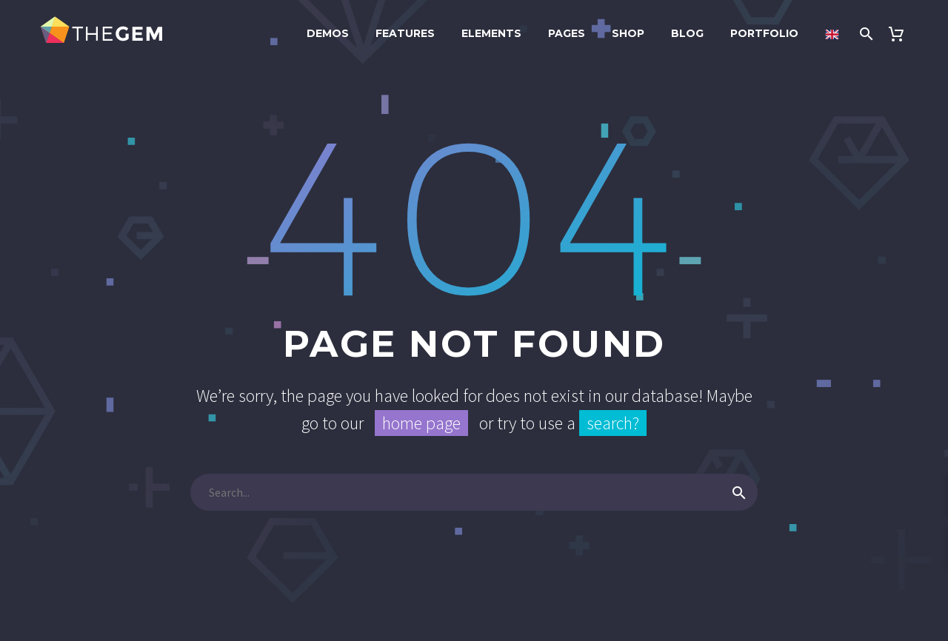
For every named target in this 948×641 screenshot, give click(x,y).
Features (405, 33)
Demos (328, 33)
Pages (566, 33)
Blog (687, 33)
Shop (628, 33)
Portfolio (764, 33)
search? (613, 423)
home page (421, 423)
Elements (491, 33)
